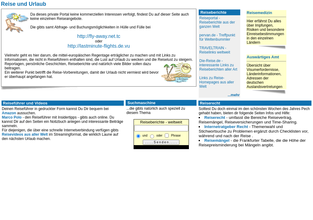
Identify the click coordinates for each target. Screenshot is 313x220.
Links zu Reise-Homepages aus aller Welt (216, 82)
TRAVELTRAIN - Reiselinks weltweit (214, 50)
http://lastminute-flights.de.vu (99, 46)
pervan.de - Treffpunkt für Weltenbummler (217, 37)
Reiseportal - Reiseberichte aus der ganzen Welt (217, 22)
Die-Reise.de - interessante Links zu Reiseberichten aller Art (218, 65)
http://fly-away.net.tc (98, 36)
